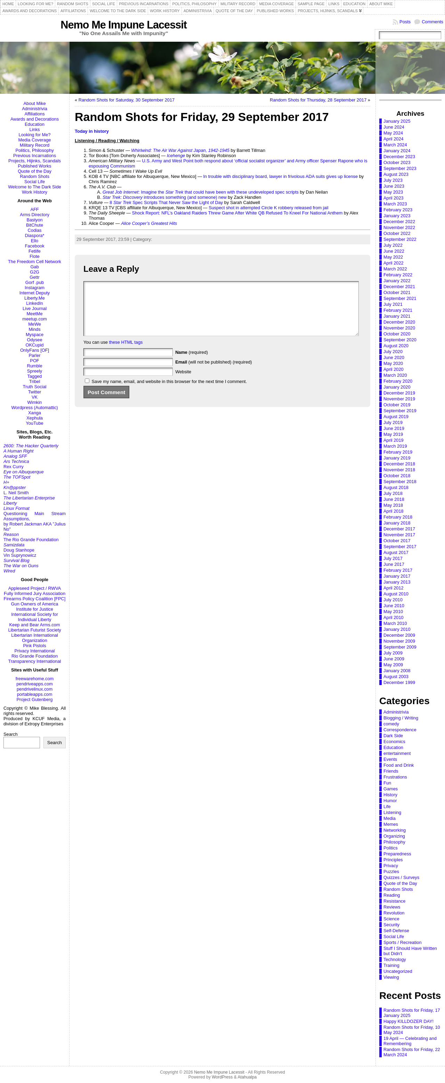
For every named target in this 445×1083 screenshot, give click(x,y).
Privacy (390, 865)
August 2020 (395, 345)
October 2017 (397, 540)
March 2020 (395, 375)
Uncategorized (397, 971)
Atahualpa (247, 1077)
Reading (391, 895)
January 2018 (397, 523)
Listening (392, 812)
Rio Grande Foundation (34, 656)
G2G (34, 272)
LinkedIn (34, 303)
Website (183, 382)
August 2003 (395, 676)
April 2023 (393, 198)
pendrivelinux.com (34, 689)
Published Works (34, 166)
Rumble (34, 365)
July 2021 (393, 304)
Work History (34, 192)
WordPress (222, 1077)
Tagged (34, 376)
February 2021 (397, 310)
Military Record (34, 145)
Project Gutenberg (35, 699)
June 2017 (393, 564)
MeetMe (34, 313)
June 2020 (393, 357)
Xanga (34, 412)
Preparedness (397, 853)
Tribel (34, 381)
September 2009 (399, 647)
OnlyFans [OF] (34, 350)
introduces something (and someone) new (165, 197)
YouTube (34, 423)
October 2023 (397, 162)
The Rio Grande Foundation (31, 539)
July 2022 (393, 245)
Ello (34, 240)
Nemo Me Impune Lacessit (123, 25)
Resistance (394, 901)
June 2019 (393, 428)
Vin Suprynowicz (19, 555)
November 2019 (399, 398)
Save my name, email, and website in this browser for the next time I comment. (169, 391)
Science (391, 918)
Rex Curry (13, 466)
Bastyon (34, 219)
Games (390, 788)
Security (391, 924)
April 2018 (393, 511)
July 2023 (393, 180)
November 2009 (399, 641)
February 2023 (397, 209)
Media (389, 818)
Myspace (34, 334)
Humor (390, 800)
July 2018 (393, 493)
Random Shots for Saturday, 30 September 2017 (127, 100)
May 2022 (393, 257)
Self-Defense (396, 930)
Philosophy (394, 842)
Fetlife (35, 251)
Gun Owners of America (34, 603)
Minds (34, 329)
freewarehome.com (35, 678)
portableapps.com (34, 694)
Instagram (34, 287)
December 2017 (399, 528)
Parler (34, 355)
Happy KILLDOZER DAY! (408, 1021)
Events (390, 759)
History (390, 794)
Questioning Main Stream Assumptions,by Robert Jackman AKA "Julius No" (34, 521)
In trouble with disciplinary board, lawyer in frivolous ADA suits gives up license (280, 176)
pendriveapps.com (34, 683)
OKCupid (35, 345)
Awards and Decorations (34, 119)
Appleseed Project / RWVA (34, 588)
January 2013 (397, 582)
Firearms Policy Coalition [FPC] (35, 598)
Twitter (34, 391)
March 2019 (395, 446)
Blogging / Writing (400, 717)
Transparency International (34, 661)
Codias (35, 230)
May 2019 (393, 434)
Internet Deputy (34, 292)
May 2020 (393, 363)
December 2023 (399, 156)
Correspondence (399, 729)
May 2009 (393, 664)
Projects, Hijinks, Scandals (34, 160)
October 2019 (397, 404)
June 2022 (393, 251)
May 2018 (393, 505)
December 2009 (399, 635)
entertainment (397, 753)
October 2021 (397, 292)
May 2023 (393, 192)
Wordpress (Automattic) (34, 407)
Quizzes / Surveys (401, 877)
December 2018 (399, 463)
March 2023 (395, 203)
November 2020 (399, 328)
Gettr (34, 277)
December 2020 (399, 322)
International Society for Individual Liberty (34, 617)
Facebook (34, 246)
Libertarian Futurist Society (34, 630)
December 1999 (399, 682)
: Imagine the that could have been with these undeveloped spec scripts (201, 192)
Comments (432, 21)
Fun (387, 782)
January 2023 (397, 215)
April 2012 (393, 588)
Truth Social (35, 386)
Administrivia (34, 108)
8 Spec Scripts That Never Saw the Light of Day (166, 202)
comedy (391, 723)
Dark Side (393, 735)
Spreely (34, 371)
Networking (394, 830)
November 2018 (399, 469)
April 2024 (393, 138)
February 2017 (397, 570)
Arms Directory (34, 214)
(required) (191, 362)
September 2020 (399, 339)
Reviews (391, 907)
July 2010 (393, 599)
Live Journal (35, 308)
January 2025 (397, 121)
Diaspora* (34, 235)
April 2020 (393, 369)
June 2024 (393, 127)
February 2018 (397, 517)
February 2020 (397, 381)
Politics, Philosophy (34, 150)
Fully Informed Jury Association (34, 593)
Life (387, 806)
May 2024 (393, 133)
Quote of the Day (34, 171)
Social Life (34, 181)
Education (34, 124)
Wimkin (34, 402)
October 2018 (397, 475)
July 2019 (393, 422)
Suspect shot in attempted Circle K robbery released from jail (268, 207)
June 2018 (393, 499)
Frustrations (395, 777)
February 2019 (397, 452)
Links (35, 129)
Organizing (394, 836)
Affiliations (34, 113)
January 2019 (397, 458)
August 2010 (395, 593)
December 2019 (399, 393)
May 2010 (393, 611)
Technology (394, 959)
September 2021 (399, 298)
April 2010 (393, 617)
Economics (394, 741)
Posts (405, 21)
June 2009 (393, 658)
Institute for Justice (34, 609)
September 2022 (399, 239)
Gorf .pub (34, 282)
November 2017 (399, 534)
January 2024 (397, 150)
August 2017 (395, 552)
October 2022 (397, 233)
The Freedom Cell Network (34, 261)
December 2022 (399, 221)
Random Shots (34, 176)
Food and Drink (398, 765)
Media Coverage (34, 139)
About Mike (34, 103)
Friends (390, 771)
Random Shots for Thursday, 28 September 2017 (318, 100)
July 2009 (393, 653)
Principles (393, 859)
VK (35, 397)
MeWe (34, 324)
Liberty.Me (34, 298)
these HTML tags (126, 352)
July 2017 (393, 558)
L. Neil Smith (16, 492)
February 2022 (397, 274)
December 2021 (399, 286)
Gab (34, 266)
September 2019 (399, 410)
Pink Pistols (34, 645)
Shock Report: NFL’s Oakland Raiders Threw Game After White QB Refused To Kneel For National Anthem (237, 212)
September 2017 (399, 546)
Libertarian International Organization (34, 638)
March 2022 (395, 268)
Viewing (391, 977)
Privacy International (35, 650)
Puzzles (391, 871)
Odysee (34, 339)
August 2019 (395, 416)
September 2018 (399, 481)
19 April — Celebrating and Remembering (410, 1041)
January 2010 (397, 629)
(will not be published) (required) (213, 372)
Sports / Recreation (402, 942)
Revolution (393, 912)
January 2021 (397, 316)
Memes (390, 824)
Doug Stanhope (18, 550)
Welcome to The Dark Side (34, 186)
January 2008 (397, 670)
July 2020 (393, 351)
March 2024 (395, 144)
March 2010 (395, 623)
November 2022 (399, 227)
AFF (34, 209)
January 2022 (397, 280)
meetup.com (34, 318)
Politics (390, 847)
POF (34, 360)
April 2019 (393, 440)
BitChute (34, 225)
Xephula (34, 418)
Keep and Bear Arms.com (34, 624)
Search (10, 734)
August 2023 (395, 174)
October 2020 (397, 333)
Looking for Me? (35, 134)
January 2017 (397, 576)
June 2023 (393, 186)
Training (391, 965)
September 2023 (399, 168)
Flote (34, 256)
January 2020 (397, 387)
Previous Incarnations (34, 155)
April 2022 (393, 263)
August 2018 (395, 487)
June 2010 (393, 605)
